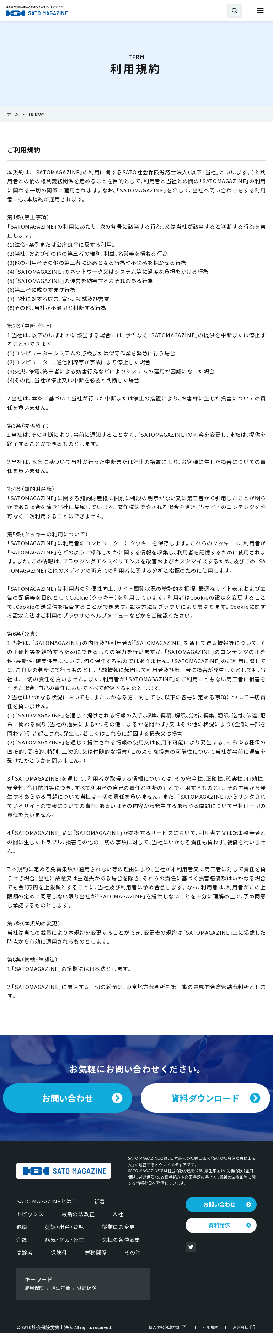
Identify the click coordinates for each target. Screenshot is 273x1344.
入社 (117, 1225)
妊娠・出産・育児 (64, 1238)
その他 (133, 1263)
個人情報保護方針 (164, 1338)
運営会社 (240, 1338)
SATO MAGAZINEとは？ (46, 1212)
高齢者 (24, 1263)
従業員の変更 (118, 1238)
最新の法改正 (78, 1225)
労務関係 (96, 1263)
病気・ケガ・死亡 (64, 1251)
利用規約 (210, 1338)
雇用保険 (34, 1298)
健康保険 (86, 1298)
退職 (21, 1238)
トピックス (30, 1225)
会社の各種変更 (121, 1251)
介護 (21, 1251)
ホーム (13, 114)
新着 (99, 1212)
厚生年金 (60, 1298)
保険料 (58, 1263)
